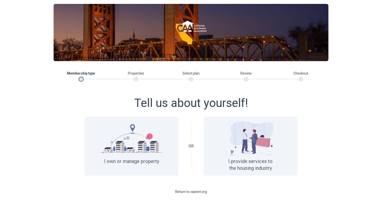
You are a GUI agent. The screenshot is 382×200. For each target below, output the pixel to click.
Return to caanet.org (191, 192)
